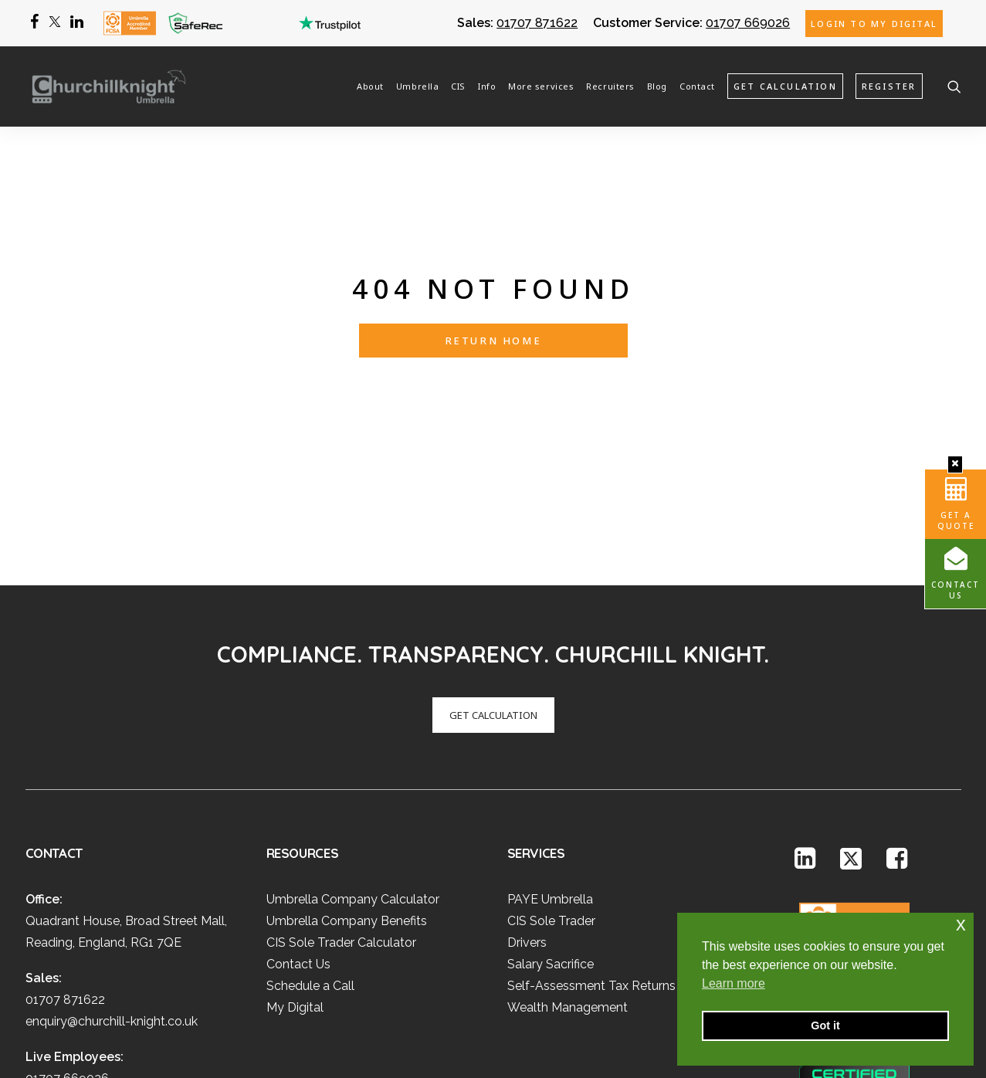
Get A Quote (955, 520)
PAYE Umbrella (550, 826)
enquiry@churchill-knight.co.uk (111, 948)
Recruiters (610, 85)
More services (541, 85)
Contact (697, 85)
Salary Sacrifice (550, 890)
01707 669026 (748, 22)
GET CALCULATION (493, 641)
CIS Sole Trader (551, 847)
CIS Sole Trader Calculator (341, 869)
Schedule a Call (310, 912)
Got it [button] (825, 1025)
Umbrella (417, 85)
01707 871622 (537, 22)
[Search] (954, 85)
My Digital (295, 934)
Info (487, 85)
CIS (458, 85)
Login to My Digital (874, 23)
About (370, 85)
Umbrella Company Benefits (346, 847)
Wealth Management (567, 934)
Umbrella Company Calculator (352, 826)
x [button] (961, 924)
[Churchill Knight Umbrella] (102, 85)
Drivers (527, 869)
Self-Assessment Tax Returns (591, 912)
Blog (657, 85)
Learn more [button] (733, 983)
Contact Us (955, 590)
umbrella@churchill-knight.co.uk (115, 1026)
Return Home (493, 303)
